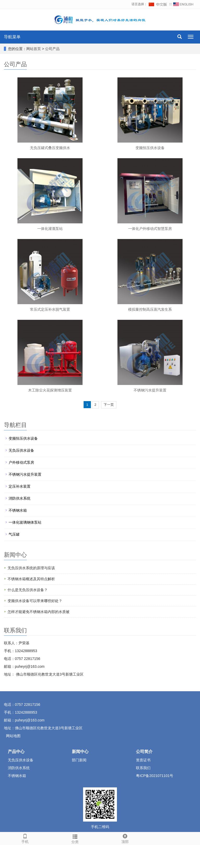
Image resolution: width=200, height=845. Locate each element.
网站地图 (13, 736)
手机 (25, 838)
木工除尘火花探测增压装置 (50, 390)
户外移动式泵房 (21, 462)
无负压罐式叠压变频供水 (50, 148)
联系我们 (143, 768)
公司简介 (144, 751)
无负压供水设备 (21, 450)
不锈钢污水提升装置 (150, 390)
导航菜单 (12, 37)
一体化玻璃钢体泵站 (25, 522)
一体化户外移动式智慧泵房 (150, 228)
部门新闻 (79, 760)
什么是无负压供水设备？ (28, 590)
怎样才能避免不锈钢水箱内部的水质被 (39, 612)
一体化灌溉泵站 (50, 228)
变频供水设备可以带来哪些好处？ (35, 601)
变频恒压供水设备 (150, 148)
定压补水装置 (19, 486)
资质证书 (143, 760)
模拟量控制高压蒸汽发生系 (150, 309)
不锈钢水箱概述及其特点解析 (31, 579)
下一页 (109, 405)
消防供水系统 (19, 498)
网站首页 (33, 49)
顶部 (125, 838)
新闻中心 (80, 751)
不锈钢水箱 (18, 510)
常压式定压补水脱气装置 (50, 309)
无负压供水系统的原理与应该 (31, 568)
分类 (75, 838)
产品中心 (16, 751)
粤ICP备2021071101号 (154, 776)
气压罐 (14, 534)
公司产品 (52, 49)
